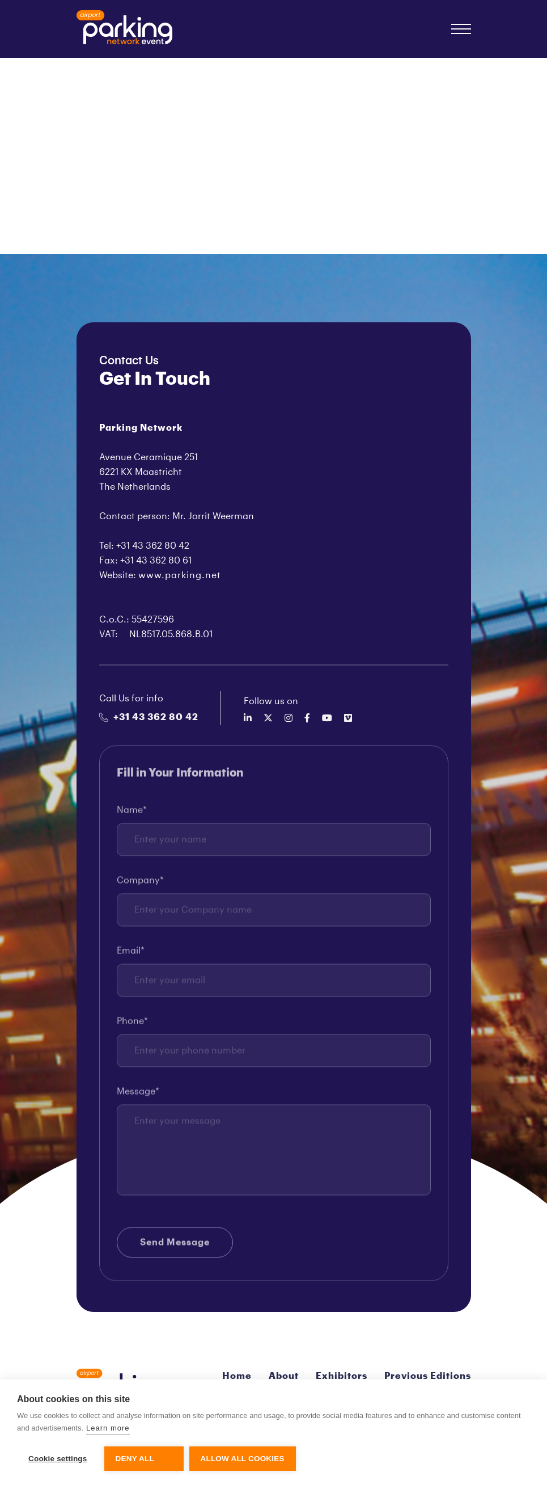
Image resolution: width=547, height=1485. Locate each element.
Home (237, 1376)
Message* (138, 1093)
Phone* (132, 1023)
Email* (131, 952)
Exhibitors (341, 1376)
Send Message (175, 1244)
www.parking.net (179, 575)
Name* (132, 812)
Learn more (107, 1428)
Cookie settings (57, 1458)
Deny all (135, 1458)
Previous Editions (427, 1376)
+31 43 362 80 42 (148, 717)
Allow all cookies (243, 1458)
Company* (140, 882)
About (284, 1376)
